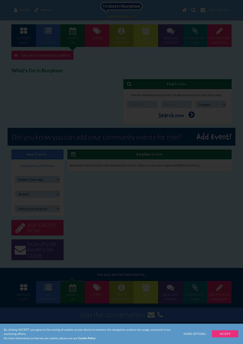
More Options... (195, 333)
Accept (225, 333)
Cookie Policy (86, 338)
